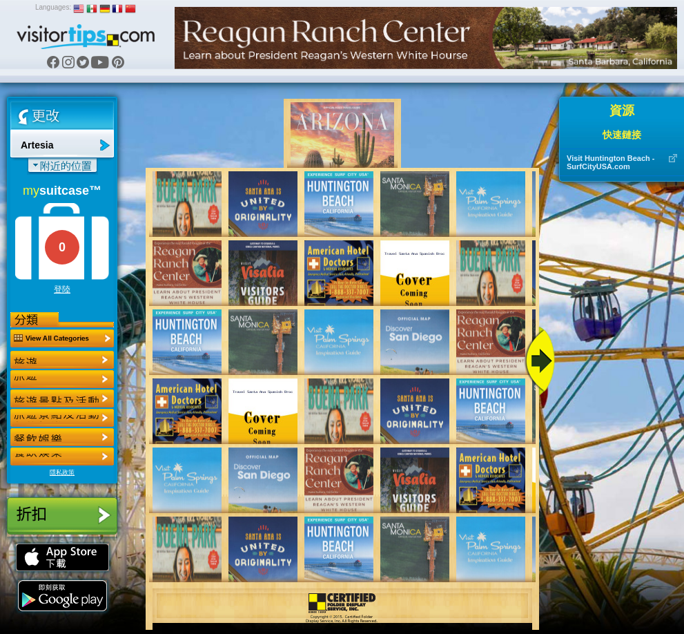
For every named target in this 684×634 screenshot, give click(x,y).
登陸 (62, 289)
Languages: (53, 7)
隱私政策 (62, 472)
